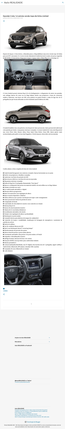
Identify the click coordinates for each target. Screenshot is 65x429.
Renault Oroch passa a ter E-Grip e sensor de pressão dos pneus (31, 410)
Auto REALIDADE (13, 2)
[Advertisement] (32, 322)
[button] (4, 21)
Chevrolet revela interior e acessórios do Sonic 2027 (28, 415)
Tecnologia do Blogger (32, 422)
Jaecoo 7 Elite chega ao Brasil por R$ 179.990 (26, 414)
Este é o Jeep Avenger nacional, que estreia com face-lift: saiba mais (32, 417)
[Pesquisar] (63, 2)
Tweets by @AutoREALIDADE (22, 382)
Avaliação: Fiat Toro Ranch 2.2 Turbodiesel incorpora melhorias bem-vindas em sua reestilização (31, 412)
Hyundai (5, 290)
